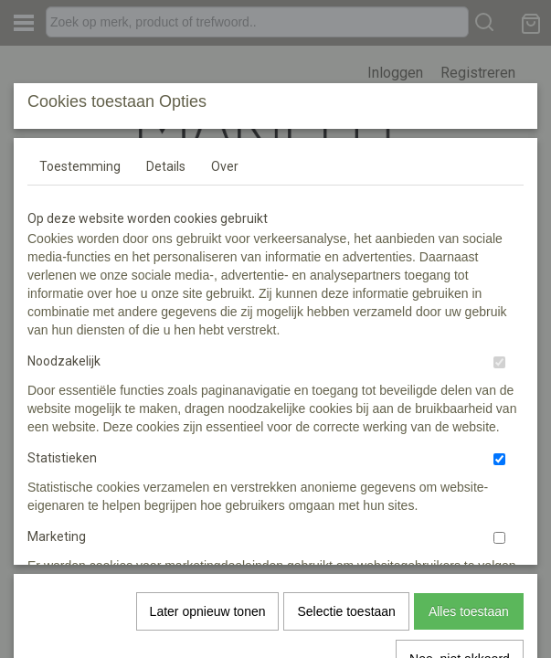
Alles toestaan (469, 544)
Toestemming (80, 302)
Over (224, 302)
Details (165, 302)
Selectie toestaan (346, 544)
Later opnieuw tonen (208, 544)
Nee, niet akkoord (459, 592)
